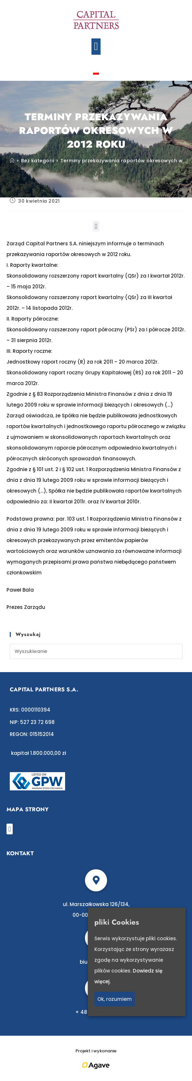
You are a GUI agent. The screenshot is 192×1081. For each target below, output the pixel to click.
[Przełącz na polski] (96, 72)
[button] (96, 46)
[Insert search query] (96, 651)
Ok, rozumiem (114, 999)
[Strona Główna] (12, 160)
